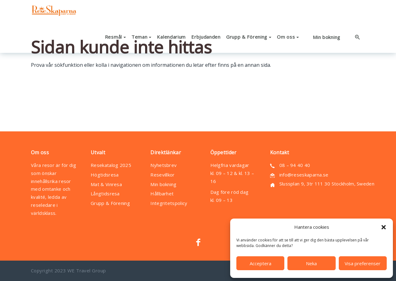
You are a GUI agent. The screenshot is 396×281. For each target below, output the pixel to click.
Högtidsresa (104, 175)
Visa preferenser (363, 263)
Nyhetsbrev (163, 165)
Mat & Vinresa (106, 184)
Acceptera (260, 263)
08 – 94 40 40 (294, 165)
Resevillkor (162, 175)
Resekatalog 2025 (111, 165)
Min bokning (163, 184)
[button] (384, 227)
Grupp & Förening (110, 203)
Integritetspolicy (168, 203)
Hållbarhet (162, 193)
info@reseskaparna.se (304, 175)
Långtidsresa (105, 193)
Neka (311, 263)
